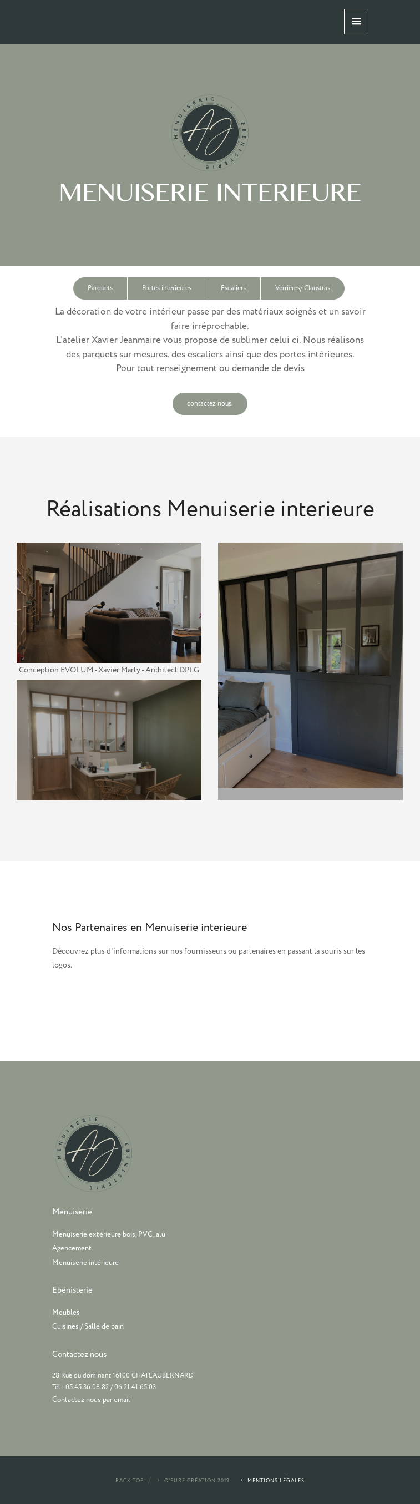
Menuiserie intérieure (85, 1263)
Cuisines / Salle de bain (88, 1326)
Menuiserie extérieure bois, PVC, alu (108, 1234)
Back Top (129, 1481)
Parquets (100, 288)
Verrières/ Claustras (302, 288)
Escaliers (233, 288)
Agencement (72, 1248)
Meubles (66, 1313)
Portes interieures (166, 288)
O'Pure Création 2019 (193, 1481)
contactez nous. (210, 403)
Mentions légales (272, 1481)
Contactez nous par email (91, 1400)
